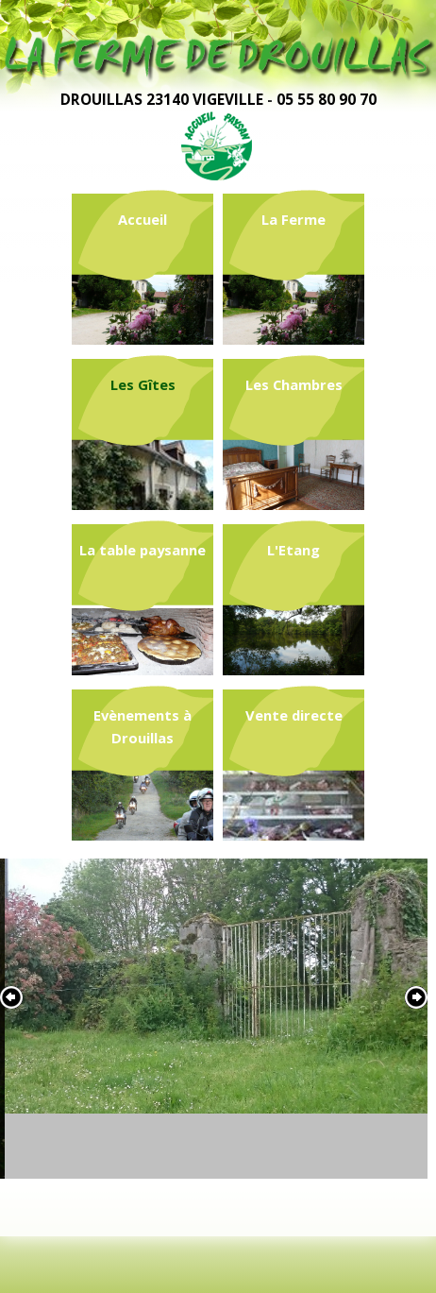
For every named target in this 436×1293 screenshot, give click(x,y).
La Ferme (293, 219)
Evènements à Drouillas (142, 726)
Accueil (142, 219)
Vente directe (294, 715)
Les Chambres (294, 384)
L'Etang (293, 549)
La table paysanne (142, 549)
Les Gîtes (143, 384)
